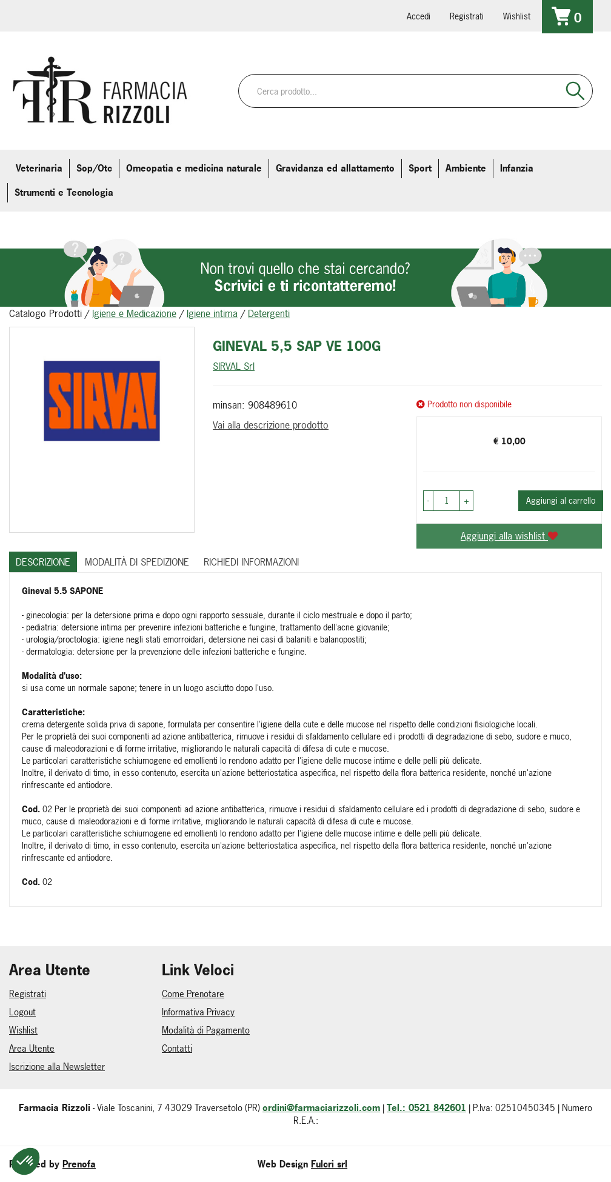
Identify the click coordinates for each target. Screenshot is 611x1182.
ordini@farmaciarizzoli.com (321, 1107)
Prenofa (79, 1164)
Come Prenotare (193, 993)
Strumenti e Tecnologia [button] (64, 192)
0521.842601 (28, 15)
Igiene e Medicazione (134, 313)
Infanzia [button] (516, 168)
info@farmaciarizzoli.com (62, 15)
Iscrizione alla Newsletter (57, 1066)
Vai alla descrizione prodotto (271, 425)
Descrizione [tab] (43, 562)
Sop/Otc (94, 168)
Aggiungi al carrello (560, 500)
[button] (428, 500)
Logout (22, 1012)
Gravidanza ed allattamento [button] (335, 168)
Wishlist (516, 16)
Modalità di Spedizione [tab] (137, 562)
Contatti (177, 1048)
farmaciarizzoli (96, 15)
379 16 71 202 (164, 15)
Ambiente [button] (466, 168)
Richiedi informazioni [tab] (251, 562)
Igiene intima (212, 313)
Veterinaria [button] (39, 168)
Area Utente (32, 1048)
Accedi (418, 16)
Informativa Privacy (198, 1012)
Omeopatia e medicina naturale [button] (194, 168)
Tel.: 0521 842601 (426, 1107)
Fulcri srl (329, 1164)
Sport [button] (420, 168)
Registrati (467, 16)
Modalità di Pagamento (206, 1030)
